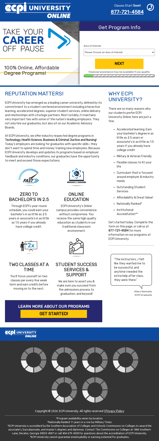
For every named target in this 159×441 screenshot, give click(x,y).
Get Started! (54, 313)
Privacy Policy (114, 411)
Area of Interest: (92, 46)
